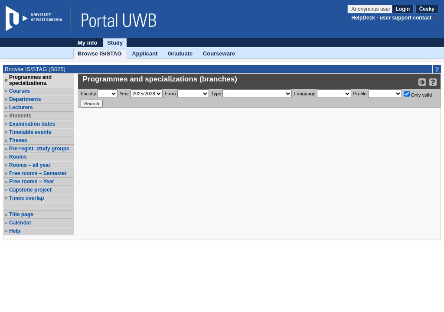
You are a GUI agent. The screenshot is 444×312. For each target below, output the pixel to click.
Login (403, 9)
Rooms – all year (29, 165)
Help (14, 231)
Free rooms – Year (31, 182)
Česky (426, 9)
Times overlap (26, 198)
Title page (21, 214)
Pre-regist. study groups (39, 149)
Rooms (18, 157)
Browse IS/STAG (100, 53)
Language (304, 93)
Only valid (418, 94)
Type (216, 93)
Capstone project (30, 190)
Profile (360, 93)
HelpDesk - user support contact (391, 18)
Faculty (88, 93)
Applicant (144, 53)
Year (124, 93)
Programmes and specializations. (30, 80)
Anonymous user (371, 9)
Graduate (180, 53)
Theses (18, 140)
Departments (25, 99)
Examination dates (32, 124)
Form (170, 93)
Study (115, 42)
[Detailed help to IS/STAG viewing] (432, 82)
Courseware (219, 53)
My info (88, 42)
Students (20, 116)
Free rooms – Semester (38, 173)
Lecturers (21, 107)
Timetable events (30, 132)
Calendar (20, 223)
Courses (19, 91)
